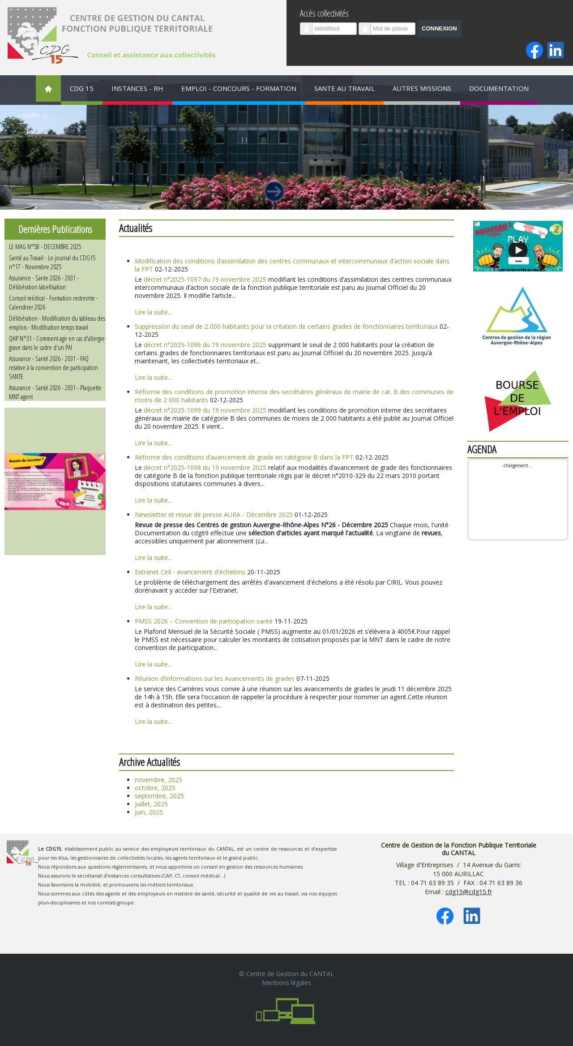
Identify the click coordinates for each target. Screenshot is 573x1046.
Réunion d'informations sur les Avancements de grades (215, 678)
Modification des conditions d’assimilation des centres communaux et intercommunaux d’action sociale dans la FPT (292, 265)
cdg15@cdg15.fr (468, 891)
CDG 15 (82, 88)
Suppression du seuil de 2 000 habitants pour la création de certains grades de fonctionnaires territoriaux (286, 326)
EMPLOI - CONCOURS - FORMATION (238, 88)
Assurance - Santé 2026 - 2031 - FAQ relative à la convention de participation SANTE (53, 367)
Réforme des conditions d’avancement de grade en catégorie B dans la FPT (244, 457)
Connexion (439, 28)
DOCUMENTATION (499, 88)
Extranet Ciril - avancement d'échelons (190, 572)
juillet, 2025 (151, 804)
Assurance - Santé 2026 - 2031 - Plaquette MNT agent (55, 392)
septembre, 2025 (159, 796)
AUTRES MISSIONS (422, 88)
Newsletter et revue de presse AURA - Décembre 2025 (214, 514)
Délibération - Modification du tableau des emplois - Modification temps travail (57, 322)
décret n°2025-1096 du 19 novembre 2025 (205, 344)
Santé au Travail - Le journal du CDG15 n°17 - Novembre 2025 (52, 262)
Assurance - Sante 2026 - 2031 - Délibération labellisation (44, 282)
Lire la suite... (153, 312)
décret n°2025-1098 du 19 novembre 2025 (205, 467)
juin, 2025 (149, 812)
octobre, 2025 (155, 787)
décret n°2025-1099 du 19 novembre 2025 (205, 410)
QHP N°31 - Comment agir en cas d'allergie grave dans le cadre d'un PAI (57, 343)
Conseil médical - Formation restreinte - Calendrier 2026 (53, 302)
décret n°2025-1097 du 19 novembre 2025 (205, 279)
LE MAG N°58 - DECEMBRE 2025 (45, 246)
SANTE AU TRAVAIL (344, 88)
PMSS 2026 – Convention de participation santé (204, 621)
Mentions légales (286, 982)
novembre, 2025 (158, 779)
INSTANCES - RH (137, 88)
